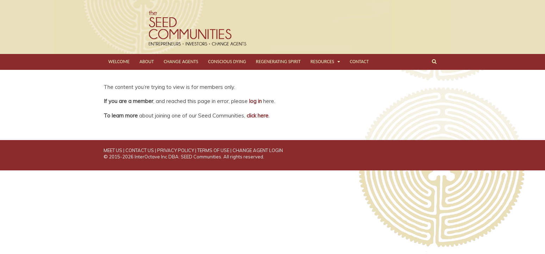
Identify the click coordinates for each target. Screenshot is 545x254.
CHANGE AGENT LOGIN (258, 150)
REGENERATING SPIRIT (278, 62)
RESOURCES (322, 62)
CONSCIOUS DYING (227, 62)
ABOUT (147, 62)
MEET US (113, 150)
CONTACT (359, 62)
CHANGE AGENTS (181, 62)
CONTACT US (139, 150)
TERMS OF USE (213, 150)
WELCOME (119, 62)
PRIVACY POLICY (175, 150)
